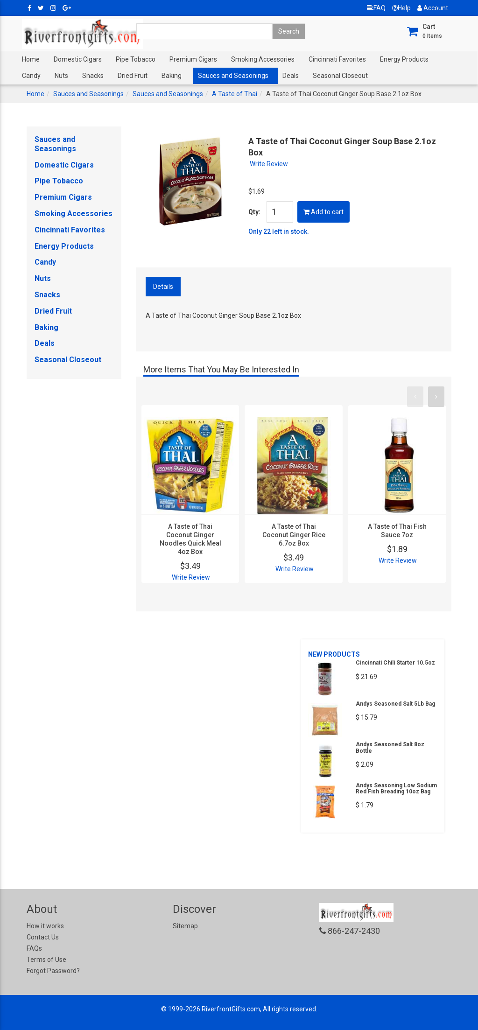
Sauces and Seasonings (233, 75)
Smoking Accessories (263, 59)
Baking (172, 75)
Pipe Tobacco (135, 59)
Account (432, 8)
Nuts (61, 75)
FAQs (34, 948)
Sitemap (185, 926)
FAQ (376, 8)
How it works (45, 926)
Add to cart (323, 212)
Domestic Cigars (78, 59)
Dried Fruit (133, 75)
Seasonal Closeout (340, 75)
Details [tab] (163, 286)
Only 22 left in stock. (278, 231)
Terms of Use (46, 959)
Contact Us (43, 937)
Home (31, 59)
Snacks (93, 75)
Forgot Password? (53, 970)
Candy (31, 75)
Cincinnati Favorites (337, 59)
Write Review (269, 164)
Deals (290, 75)
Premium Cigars (193, 59)
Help (401, 8)
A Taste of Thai (234, 94)
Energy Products (404, 59)
